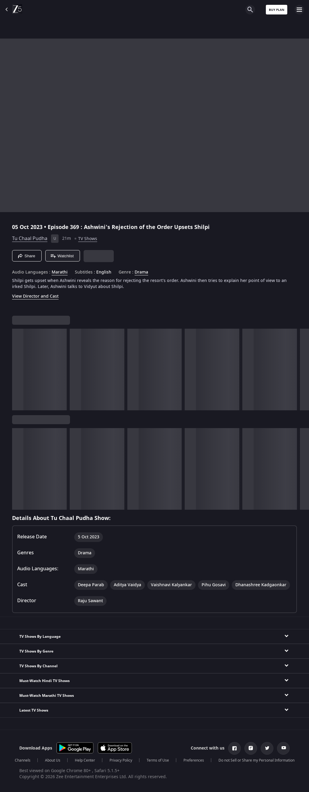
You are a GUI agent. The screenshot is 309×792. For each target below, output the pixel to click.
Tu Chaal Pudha (29, 238)
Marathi (60, 272)
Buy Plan (276, 10)
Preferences (193, 760)
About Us (52, 760)
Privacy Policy (121, 760)
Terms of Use (158, 760)
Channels (22, 760)
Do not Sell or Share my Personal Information (256, 760)
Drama (141, 272)
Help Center (85, 760)
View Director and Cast (35, 296)
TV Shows (87, 239)
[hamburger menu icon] (299, 9)
